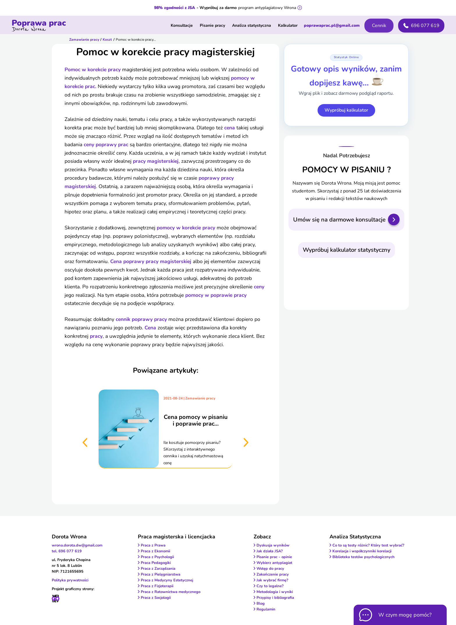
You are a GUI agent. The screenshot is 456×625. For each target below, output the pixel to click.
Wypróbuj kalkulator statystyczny (346, 250)
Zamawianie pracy (84, 39)
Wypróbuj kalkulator (346, 110)
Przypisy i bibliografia (275, 597)
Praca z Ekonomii (155, 551)
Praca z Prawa (153, 545)
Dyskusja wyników (272, 545)
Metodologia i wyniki (274, 591)
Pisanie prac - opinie (274, 557)
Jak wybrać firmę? (272, 580)
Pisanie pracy (212, 25)
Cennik (379, 25)
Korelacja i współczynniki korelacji (361, 551)
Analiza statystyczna (251, 25)
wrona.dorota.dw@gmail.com (77, 545)
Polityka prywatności (70, 580)
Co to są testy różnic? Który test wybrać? (368, 545)
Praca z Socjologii (156, 597)
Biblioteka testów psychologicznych (363, 557)
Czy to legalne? (270, 586)
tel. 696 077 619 (67, 551)
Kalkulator (288, 25)
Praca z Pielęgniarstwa (160, 574)
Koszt (107, 39)
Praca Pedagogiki (156, 562)
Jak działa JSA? (269, 551)
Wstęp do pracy (270, 568)
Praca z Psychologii (157, 557)
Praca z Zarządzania (158, 568)
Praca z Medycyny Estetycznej (167, 580)
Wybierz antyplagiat (274, 562)
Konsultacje (182, 25)
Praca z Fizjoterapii (157, 586)
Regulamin (265, 609)
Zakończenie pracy (272, 574)
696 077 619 (421, 25)
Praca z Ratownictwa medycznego (170, 591)
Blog (260, 603)
